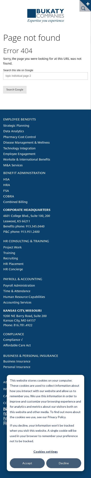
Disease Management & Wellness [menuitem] (26, 142)
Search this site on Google (18, 70)
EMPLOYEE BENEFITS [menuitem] (19, 119)
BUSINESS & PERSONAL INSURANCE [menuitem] (30, 356)
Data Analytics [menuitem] (13, 131)
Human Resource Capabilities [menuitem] (24, 297)
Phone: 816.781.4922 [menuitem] (17, 325)
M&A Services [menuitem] (13, 165)
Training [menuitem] (9, 253)
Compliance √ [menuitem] (13, 339)
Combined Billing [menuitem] (15, 202)
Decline (64, 463)
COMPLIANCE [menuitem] (13, 334)
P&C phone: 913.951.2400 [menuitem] (21, 231)
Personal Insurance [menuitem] (16, 367)
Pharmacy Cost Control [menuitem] (19, 137)
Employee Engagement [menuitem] (19, 154)
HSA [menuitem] (6, 179)
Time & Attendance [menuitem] (16, 291)
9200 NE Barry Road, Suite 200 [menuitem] (25, 316)
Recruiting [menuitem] (10, 258)
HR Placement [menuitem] (13, 264)
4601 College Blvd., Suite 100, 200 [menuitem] (26, 216)
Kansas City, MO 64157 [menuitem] (19, 320)
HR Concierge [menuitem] (13, 269)
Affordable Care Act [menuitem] (17, 345)
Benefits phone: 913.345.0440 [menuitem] (24, 226)
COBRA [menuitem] (8, 196)
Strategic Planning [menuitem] (16, 125)
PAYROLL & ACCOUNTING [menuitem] (22, 279)
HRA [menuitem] (6, 185)
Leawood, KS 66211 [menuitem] (16, 221)
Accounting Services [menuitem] (17, 302)
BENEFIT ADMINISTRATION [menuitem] (24, 173)
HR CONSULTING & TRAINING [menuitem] (26, 241)
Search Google (14, 89)
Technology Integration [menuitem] (19, 148)
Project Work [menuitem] (12, 247)
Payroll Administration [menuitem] (19, 285)
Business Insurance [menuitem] (16, 361)
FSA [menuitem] (6, 190)
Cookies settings (45, 451)
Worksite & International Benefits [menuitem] (26, 159)
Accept (27, 463)
